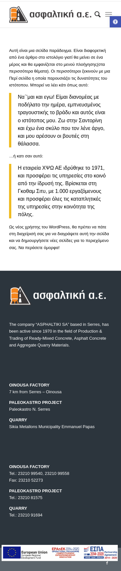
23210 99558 (57, 473)
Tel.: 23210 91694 (25, 515)
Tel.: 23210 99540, (27, 473)
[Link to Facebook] (107, 563)
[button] (115, 21)
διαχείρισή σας (30, 233)
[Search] (94, 14)
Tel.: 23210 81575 (25, 497)
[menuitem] (94, 14)
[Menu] (108, 14)
